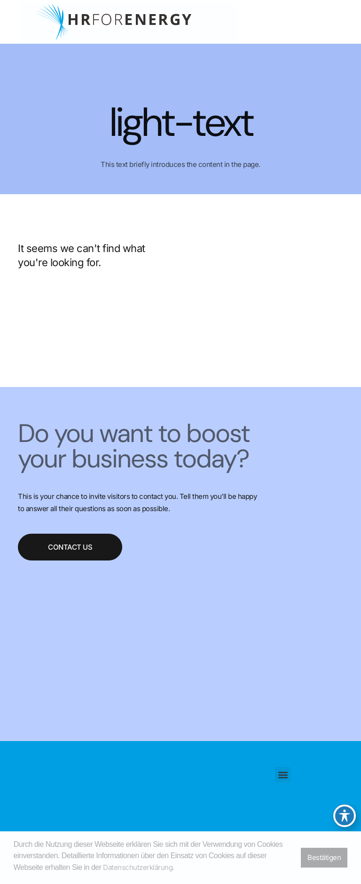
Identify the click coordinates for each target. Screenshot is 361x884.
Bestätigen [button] (324, 857)
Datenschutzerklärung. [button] (138, 867)
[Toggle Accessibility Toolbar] (344, 816)
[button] (282, 774)
